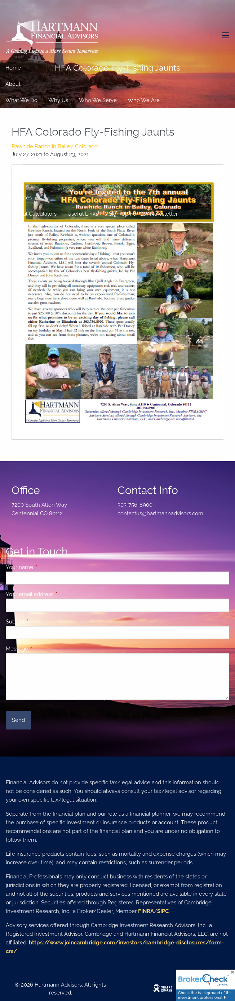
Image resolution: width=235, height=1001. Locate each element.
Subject (41, 621)
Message (43, 648)
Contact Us (19, 230)
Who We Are (144, 100)
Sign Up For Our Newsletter (143, 214)
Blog (11, 181)
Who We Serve (98, 100)
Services (15, 116)
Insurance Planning (203, 132)
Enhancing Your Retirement (82, 149)
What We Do (21, 100)
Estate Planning (86, 132)
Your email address (56, 594)
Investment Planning (142, 132)
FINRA (146, 911)
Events (13, 165)
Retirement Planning (31, 132)
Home (13, 68)
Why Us (58, 100)
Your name (45, 567)
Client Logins (21, 246)
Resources (18, 197)
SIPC (163, 911)
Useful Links (82, 214)
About (13, 84)
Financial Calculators (31, 214)
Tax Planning (21, 149)
